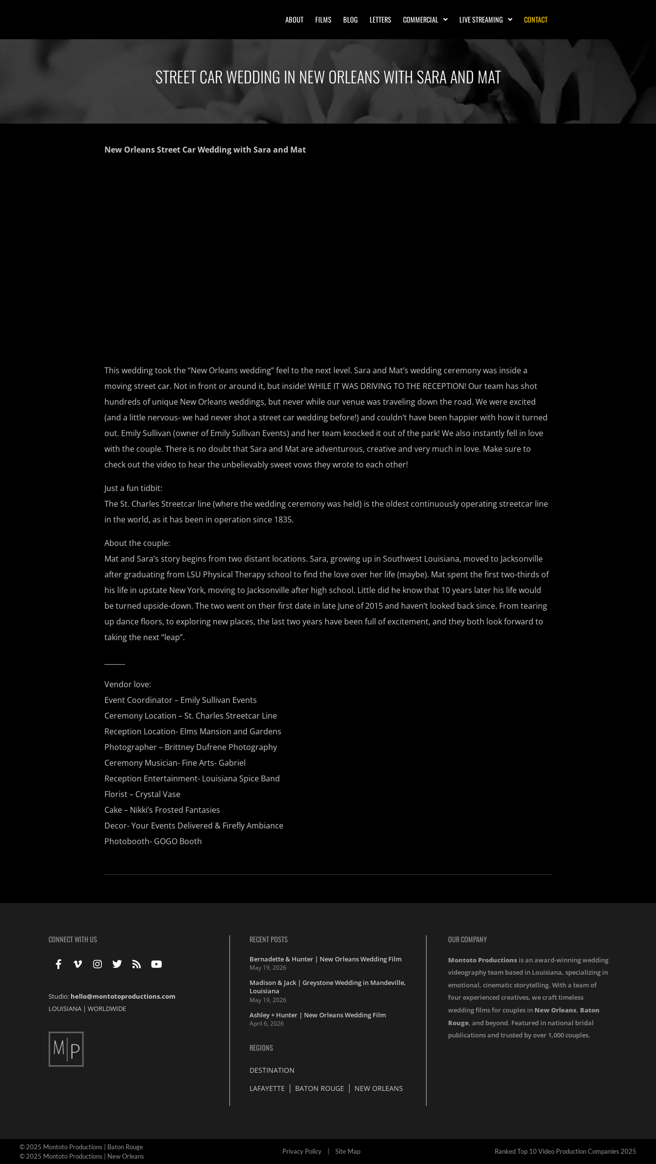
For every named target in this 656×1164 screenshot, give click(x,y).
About (294, 19)
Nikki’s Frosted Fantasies (175, 809)
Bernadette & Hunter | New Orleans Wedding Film (326, 959)
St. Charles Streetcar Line (230, 715)
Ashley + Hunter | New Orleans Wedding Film (318, 1014)
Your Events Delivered (172, 825)
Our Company (467, 939)
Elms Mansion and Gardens (230, 731)
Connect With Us (73, 939)
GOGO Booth (178, 841)
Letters (380, 19)
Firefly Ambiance (253, 825)
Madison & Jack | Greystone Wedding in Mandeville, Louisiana (328, 987)
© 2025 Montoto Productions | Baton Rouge (81, 1147)
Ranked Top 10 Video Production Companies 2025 (565, 1151)
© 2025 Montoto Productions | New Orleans (82, 1156)
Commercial (425, 19)
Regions (261, 1047)
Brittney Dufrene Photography (221, 747)
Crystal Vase (157, 794)
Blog (350, 19)
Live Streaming (485, 19)
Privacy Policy (302, 1151)
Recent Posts (269, 939)
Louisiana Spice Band (241, 778)
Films (323, 19)
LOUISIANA (65, 1008)
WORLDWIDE (107, 1008)
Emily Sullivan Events (218, 700)
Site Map (347, 1151)
